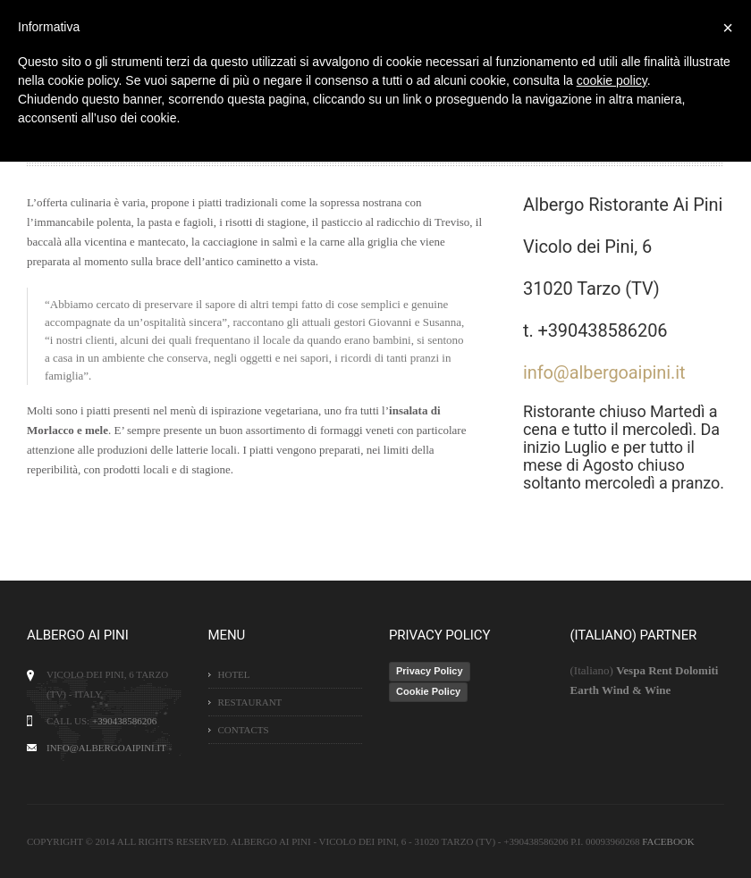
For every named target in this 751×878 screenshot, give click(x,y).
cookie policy (612, 80)
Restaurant (250, 702)
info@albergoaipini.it (604, 372)
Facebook (668, 841)
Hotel (234, 674)
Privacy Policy (429, 670)
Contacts (243, 729)
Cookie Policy (428, 691)
